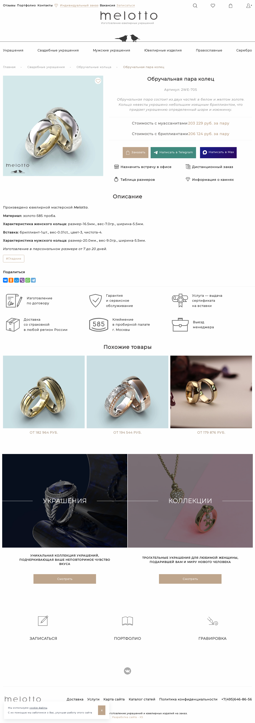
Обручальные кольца (93, 67)
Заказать (135, 152)
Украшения (13, 50)
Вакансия (107, 5)
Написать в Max (218, 152)
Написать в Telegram (173, 152)
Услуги (93, 699)
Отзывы (9, 5)
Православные (209, 50)
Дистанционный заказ (209, 167)
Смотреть (65, 581)
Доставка (75, 699)
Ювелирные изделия (163, 50)
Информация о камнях (210, 180)
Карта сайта (114, 699)
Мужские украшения (111, 50)
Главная (9, 67)
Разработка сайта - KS (127, 717)
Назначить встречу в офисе (143, 167)
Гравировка (212, 628)
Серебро (244, 50)
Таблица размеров (134, 180)
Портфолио (26, 5)
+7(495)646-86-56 (236, 699)
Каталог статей (142, 699)
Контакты (45, 5)
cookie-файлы (38, 707)
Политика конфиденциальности (188, 699)
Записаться (42, 628)
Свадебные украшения (58, 50)
